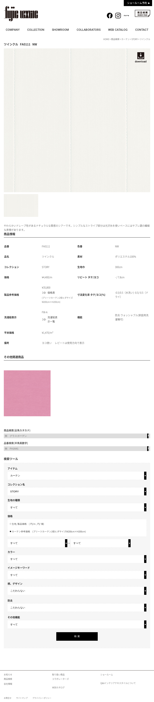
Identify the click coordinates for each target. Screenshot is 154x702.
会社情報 (8, 684)
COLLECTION (35, 29)
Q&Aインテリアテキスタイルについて (118, 683)
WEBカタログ (58, 687)
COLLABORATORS (89, 29)
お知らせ (8, 675)
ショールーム (106, 675)
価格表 (51, 292)
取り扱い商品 (58, 675)
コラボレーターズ (60, 679)
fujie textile (21, 13)
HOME (106, 39)
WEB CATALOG (118, 29)
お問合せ (7, 698)
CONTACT (141, 29)
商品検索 (142, 13)
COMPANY (13, 29)
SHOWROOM (60, 29)
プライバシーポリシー (41, 698)
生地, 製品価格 (28, 524)
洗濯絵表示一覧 (52, 319)
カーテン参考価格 (49, 531)
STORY (135, 39)
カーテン (125, 39)
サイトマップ (22, 698)
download (140, 57)
